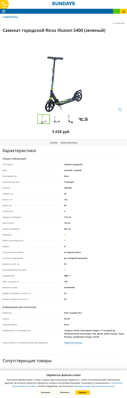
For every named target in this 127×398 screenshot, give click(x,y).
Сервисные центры (73, 342)
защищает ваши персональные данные (94, 386)
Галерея (53, 143)
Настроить (45, 392)
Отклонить (64, 392)
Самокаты (10, 17)
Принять (82, 392)
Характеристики (69, 143)
